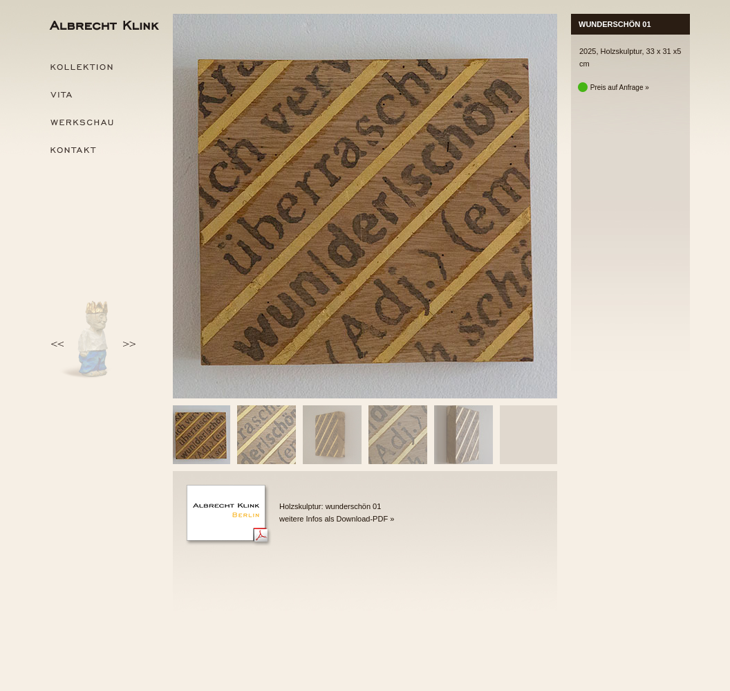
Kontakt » (103, 150)
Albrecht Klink (103, 28)
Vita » (103, 95)
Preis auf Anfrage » (614, 87)
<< (59, 344)
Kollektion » (103, 67)
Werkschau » (103, 122)
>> (128, 344)
